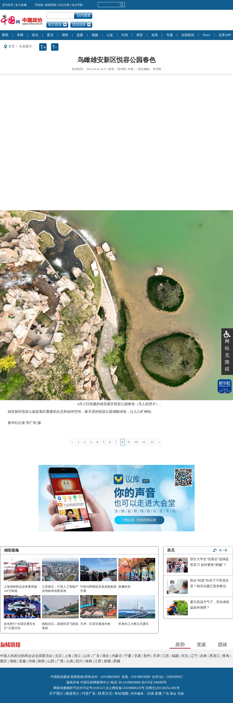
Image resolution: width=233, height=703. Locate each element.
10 (136, 442)
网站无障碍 (227, 355)
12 (152, 442)
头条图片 (25, 46)
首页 (11, 46)
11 (144, 442)
